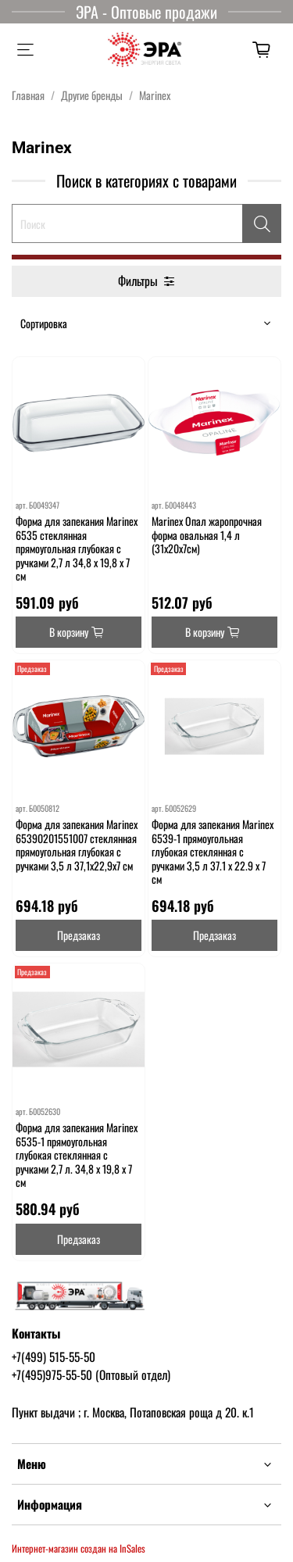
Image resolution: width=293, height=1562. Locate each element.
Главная (28, 95)
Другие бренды (92, 95)
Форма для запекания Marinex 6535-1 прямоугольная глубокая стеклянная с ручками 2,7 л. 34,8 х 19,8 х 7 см (77, 1154)
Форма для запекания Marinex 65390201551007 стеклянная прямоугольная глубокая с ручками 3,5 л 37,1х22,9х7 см (77, 845)
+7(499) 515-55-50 (53, 1356)
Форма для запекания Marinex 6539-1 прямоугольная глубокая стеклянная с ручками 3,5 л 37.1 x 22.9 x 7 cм (212, 851)
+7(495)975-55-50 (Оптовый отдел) (91, 1374)
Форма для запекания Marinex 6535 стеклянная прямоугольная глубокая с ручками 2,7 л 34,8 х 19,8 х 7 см (77, 548)
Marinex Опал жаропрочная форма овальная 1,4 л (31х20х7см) (207, 534)
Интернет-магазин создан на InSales (78, 1548)
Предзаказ (78, 935)
